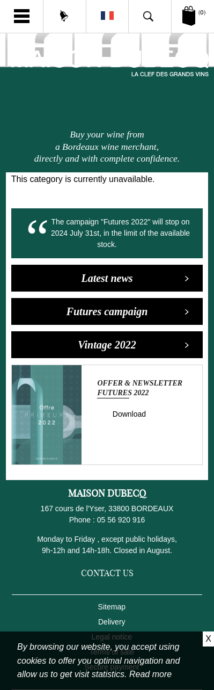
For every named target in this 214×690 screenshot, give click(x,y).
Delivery (112, 622)
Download (129, 414)
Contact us (107, 573)
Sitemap (112, 606)
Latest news (135, 278)
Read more (150, 674)
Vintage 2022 (133, 345)
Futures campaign (128, 311)
